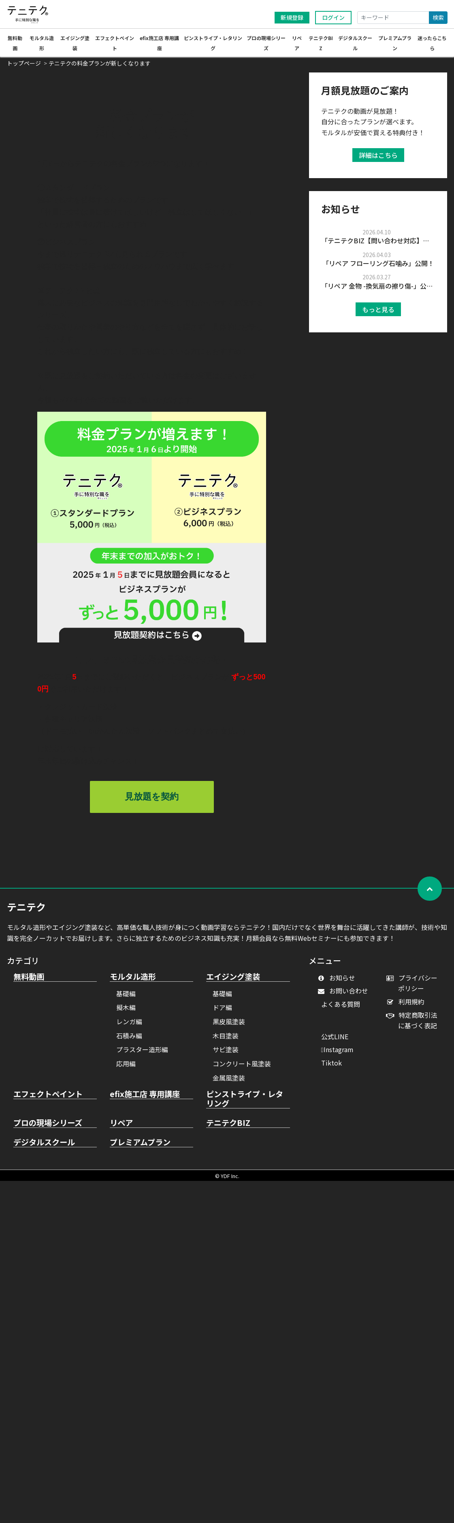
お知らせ (338, 981)
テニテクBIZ (228, 1127)
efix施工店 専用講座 (145, 1098)
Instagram (337, 1053)
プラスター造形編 (142, 1053)
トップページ (24, 67)
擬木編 (126, 1011)
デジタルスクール (44, 1146)
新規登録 (292, 17)
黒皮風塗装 (229, 1025)
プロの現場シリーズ (47, 1127)
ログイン (333, 17)
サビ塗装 (226, 1053)
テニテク (26, 910)
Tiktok (331, 1066)
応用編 (126, 1067)
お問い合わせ (345, 994)
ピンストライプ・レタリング (244, 1102)
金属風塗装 (229, 1081)
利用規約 (407, 1005)
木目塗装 (226, 1039)
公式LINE (334, 1040)
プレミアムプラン (140, 1146)
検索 (438, 17)
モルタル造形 (133, 980)
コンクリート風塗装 (242, 1067)
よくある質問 (340, 1007)
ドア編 (222, 1011)
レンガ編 (129, 1025)
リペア (121, 1127)
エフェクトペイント (48, 1098)
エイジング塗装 (233, 980)
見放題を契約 (152, 800)
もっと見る (378, 313)
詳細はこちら (378, 159)
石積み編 (129, 1039)
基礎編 (126, 997)
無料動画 (28, 980)
